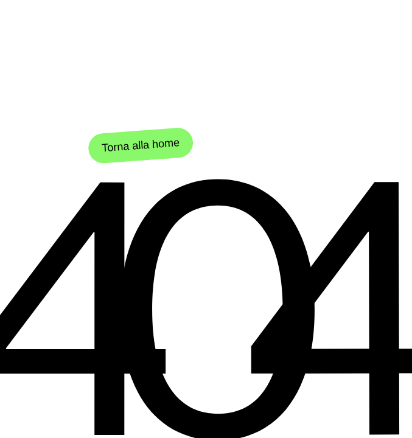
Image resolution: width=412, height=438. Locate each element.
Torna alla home (141, 147)
